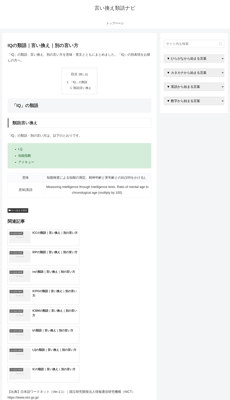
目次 (74, 74)
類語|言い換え (82, 88)
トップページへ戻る (184, 388)
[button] (220, 44)
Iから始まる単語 (18, 210)
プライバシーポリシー (211, 388)
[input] (194, 44)
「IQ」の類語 (78, 82)
